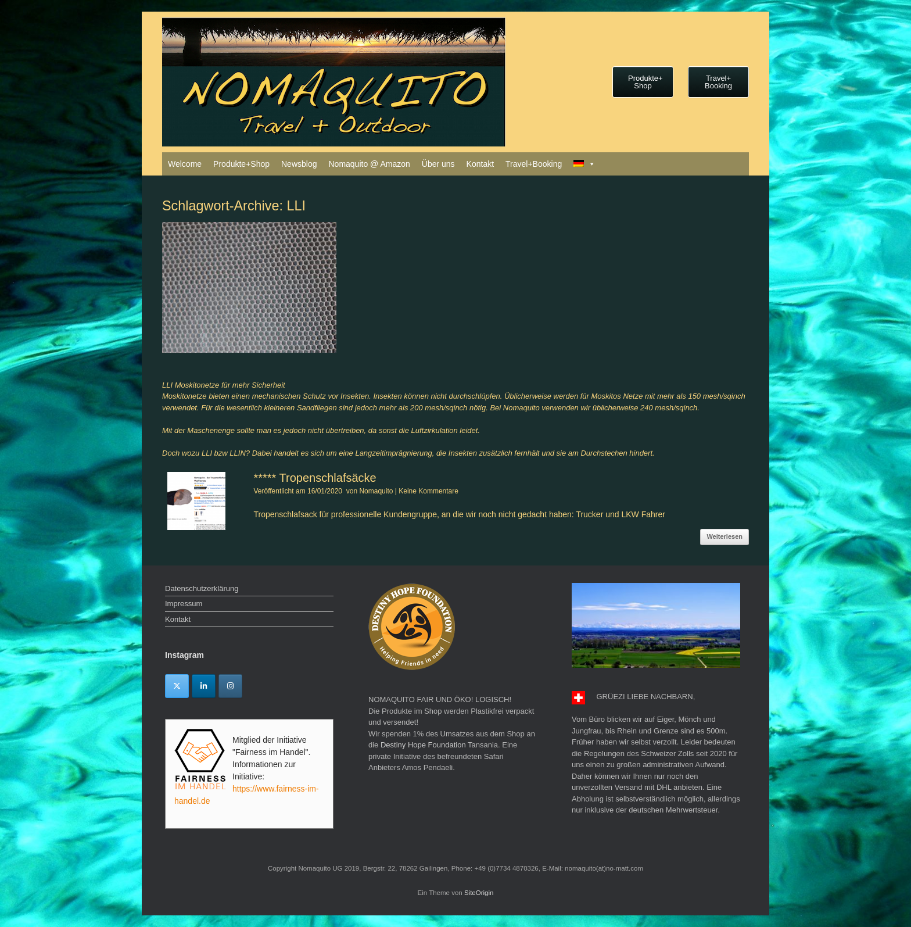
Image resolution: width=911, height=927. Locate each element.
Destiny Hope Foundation (423, 744)
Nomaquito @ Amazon (369, 164)
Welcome (185, 164)
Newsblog (299, 164)
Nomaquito (376, 491)
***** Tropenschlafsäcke (314, 477)
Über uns (438, 164)
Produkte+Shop (241, 164)
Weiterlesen (724, 536)
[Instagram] (230, 686)
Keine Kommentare (428, 491)
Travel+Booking (533, 164)
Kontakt (480, 164)
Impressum (183, 603)
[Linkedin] (204, 686)
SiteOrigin (479, 892)
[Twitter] (177, 686)
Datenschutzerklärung (201, 588)
